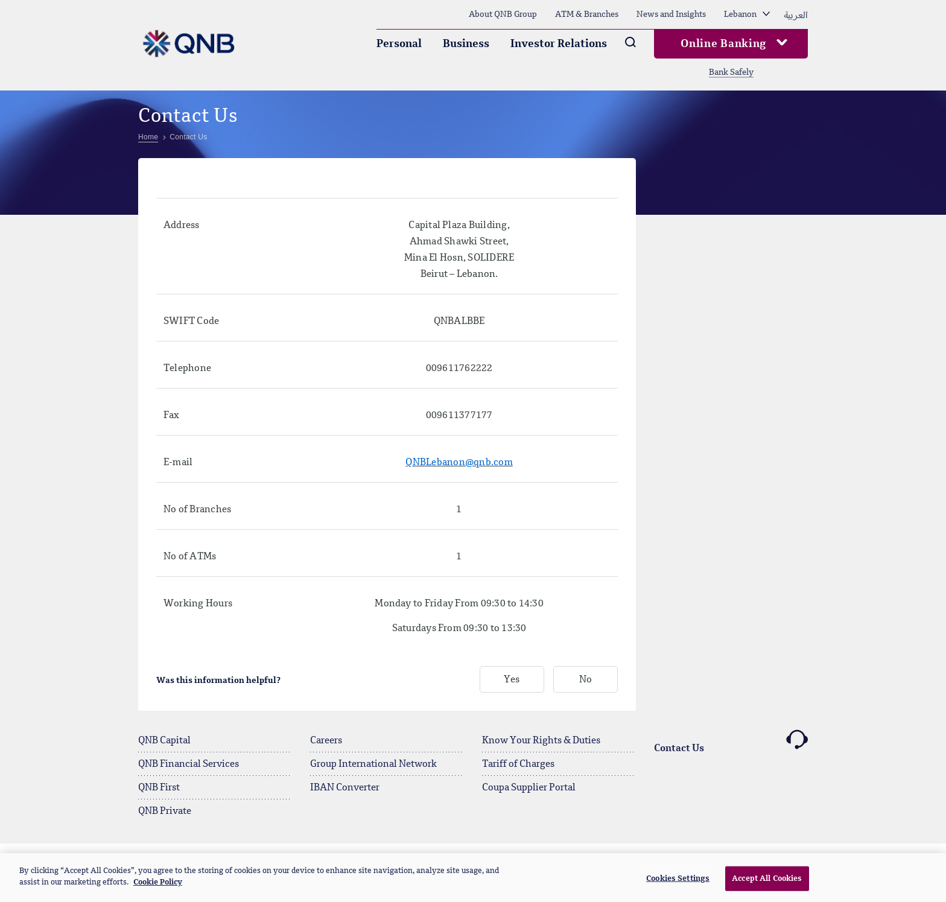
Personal (399, 44)
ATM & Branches (586, 14)
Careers (326, 741)
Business (466, 44)
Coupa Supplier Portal (529, 788)
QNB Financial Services (188, 764)
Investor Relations (558, 44)
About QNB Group (503, 14)
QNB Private (164, 811)
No (585, 680)
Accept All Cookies (767, 884)
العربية (796, 14)
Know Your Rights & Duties (541, 741)
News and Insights (671, 14)
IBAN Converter (344, 788)
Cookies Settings (678, 884)
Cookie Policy (157, 888)
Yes (511, 680)
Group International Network (373, 764)
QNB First (159, 788)
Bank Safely (731, 72)
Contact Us (731, 741)
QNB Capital (164, 741)
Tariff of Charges (518, 764)
